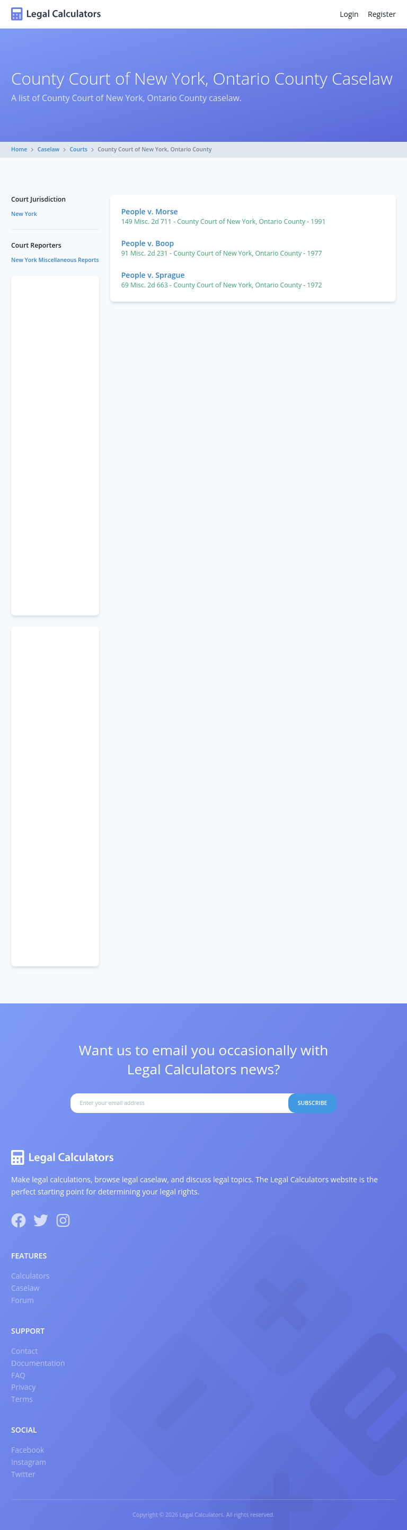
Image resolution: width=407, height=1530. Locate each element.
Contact (24, 1351)
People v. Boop (147, 243)
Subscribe (313, 1103)
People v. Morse (149, 211)
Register (382, 14)
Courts (78, 149)
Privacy (23, 1387)
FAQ (18, 1375)
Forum (22, 1300)
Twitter (23, 1474)
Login (349, 14)
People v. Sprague (153, 275)
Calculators (30, 1276)
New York (24, 214)
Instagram (28, 1462)
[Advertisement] (55, 445)
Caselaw (49, 149)
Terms (22, 1399)
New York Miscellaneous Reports (55, 260)
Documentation (38, 1363)
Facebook (27, 1450)
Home (19, 149)
